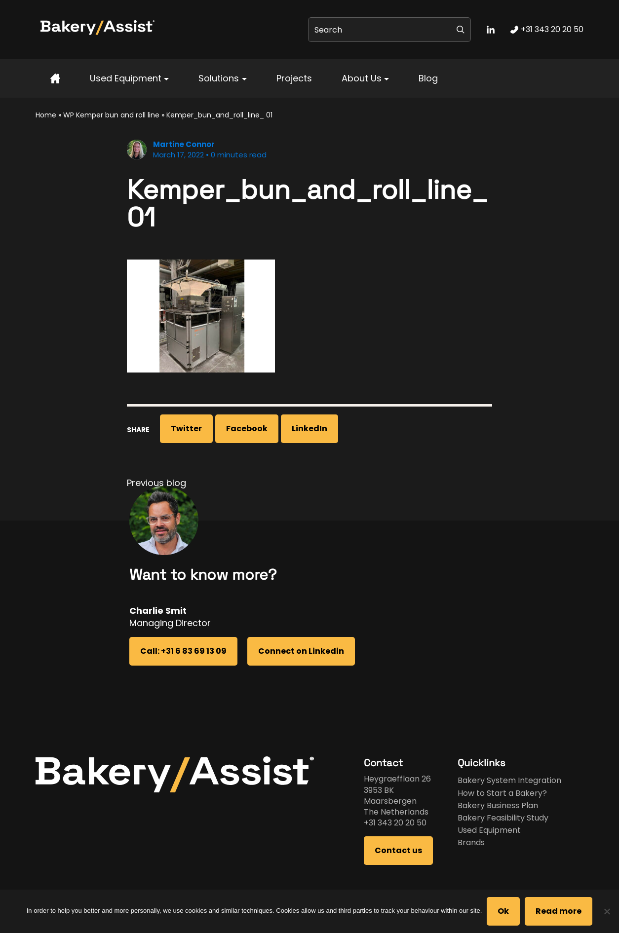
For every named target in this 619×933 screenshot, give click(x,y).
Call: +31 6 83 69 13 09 (183, 651)
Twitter (186, 428)
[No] (607, 911)
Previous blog (156, 483)
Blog (428, 78)
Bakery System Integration (509, 780)
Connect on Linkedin (301, 651)
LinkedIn (309, 428)
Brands (471, 842)
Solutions (218, 78)
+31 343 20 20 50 (395, 822)
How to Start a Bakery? (502, 793)
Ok (503, 911)
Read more (558, 911)
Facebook (247, 428)
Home (46, 115)
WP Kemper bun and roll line (111, 115)
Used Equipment (125, 78)
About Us (362, 78)
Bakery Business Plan (498, 805)
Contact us (398, 850)
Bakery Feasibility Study (503, 817)
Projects (294, 78)
